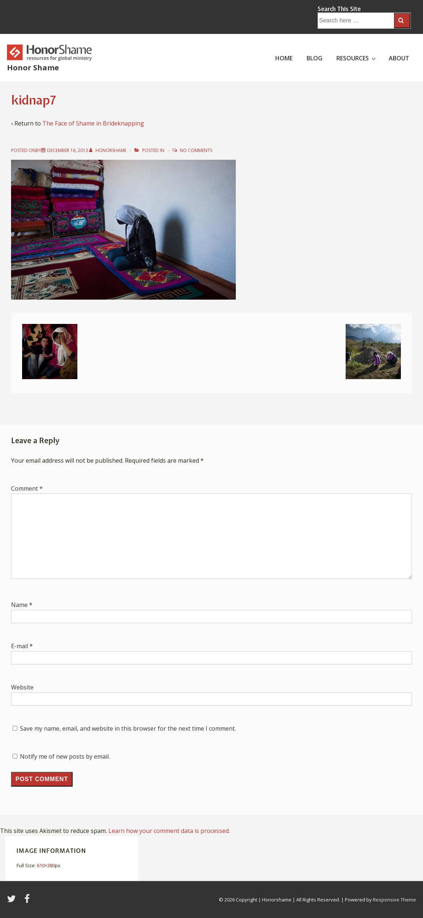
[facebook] (28, 901)
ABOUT (399, 58)
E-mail (19, 646)
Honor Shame (33, 68)
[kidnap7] (67, 150)
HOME (284, 58)
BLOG (314, 58)
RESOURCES (357, 58)
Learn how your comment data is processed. (169, 831)
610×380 (46, 865)
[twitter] (13, 901)
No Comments (196, 150)
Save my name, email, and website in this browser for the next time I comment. (128, 728)
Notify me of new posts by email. (65, 756)
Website (22, 687)
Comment (27, 488)
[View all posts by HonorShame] (108, 150)
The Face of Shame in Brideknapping (93, 123)
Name (19, 605)
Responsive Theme (394, 899)
